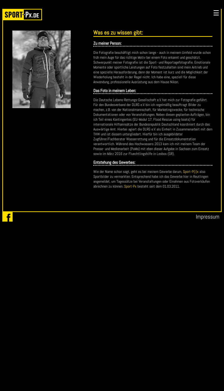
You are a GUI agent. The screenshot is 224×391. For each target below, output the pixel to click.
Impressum (207, 216)
